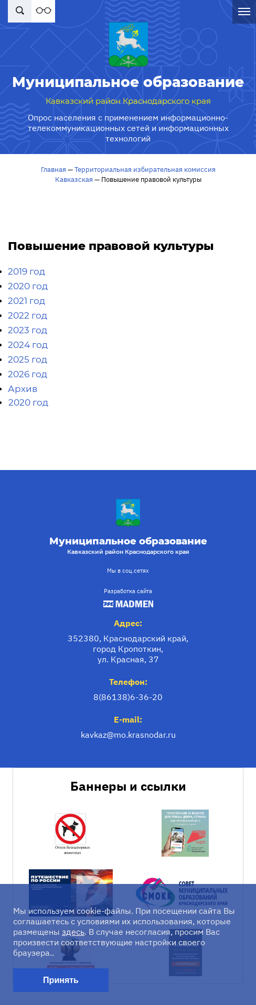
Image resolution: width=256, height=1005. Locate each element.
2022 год (27, 315)
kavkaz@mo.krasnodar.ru (128, 734)
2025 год (27, 359)
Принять (61, 980)
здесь (73, 931)
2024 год (28, 345)
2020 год (28, 286)
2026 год (27, 374)
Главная (53, 169)
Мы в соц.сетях (128, 570)
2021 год (26, 301)
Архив (22, 389)
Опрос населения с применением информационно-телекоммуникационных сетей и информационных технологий (128, 128)
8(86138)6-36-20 (128, 697)
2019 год (26, 271)
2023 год (27, 330)
